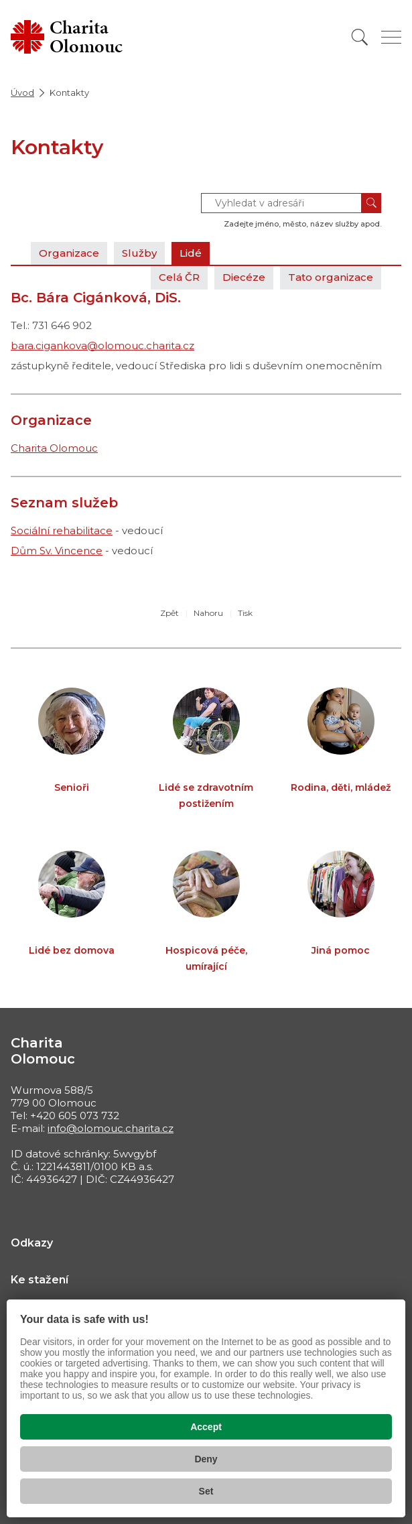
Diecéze (243, 277)
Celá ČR (179, 277)
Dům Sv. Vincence (56, 550)
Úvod (22, 92)
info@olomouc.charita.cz (111, 1128)
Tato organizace (330, 277)
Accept (206, 1426)
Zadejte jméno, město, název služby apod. (302, 224)
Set (206, 1491)
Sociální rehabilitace (62, 530)
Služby (139, 253)
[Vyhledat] (359, 37)
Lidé (191, 253)
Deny (205, 1459)
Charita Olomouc (54, 448)
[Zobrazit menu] (391, 37)
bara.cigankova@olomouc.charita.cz (102, 345)
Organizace (69, 253)
